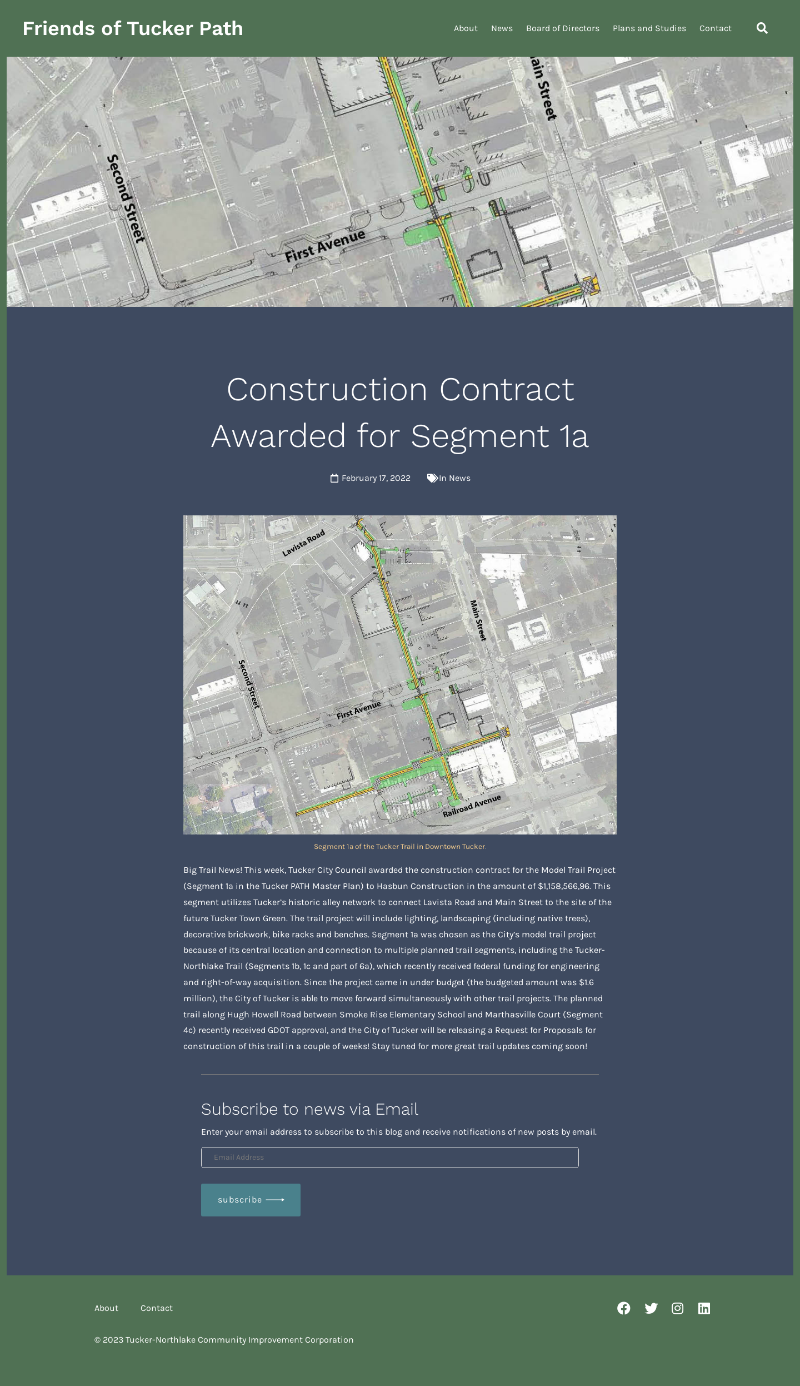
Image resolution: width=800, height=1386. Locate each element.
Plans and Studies (649, 28)
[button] (762, 28)
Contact (715, 28)
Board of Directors (562, 28)
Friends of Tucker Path (132, 28)
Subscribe (240, 1199)
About (466, 28)
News (502, 28)
